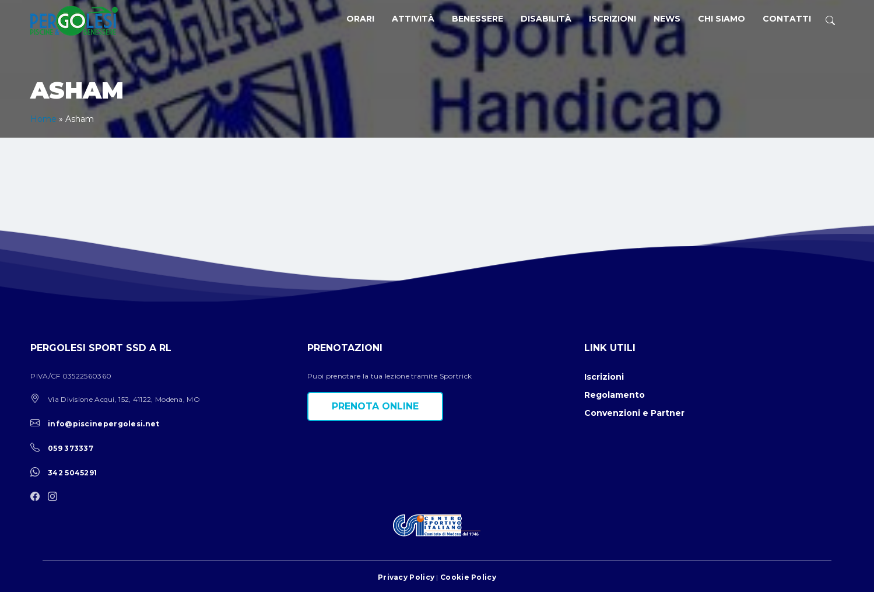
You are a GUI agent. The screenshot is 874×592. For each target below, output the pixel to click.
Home (43, 119)
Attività (413, 18)
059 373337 (70, 448)
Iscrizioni (612, 18)
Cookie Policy (468, 577)
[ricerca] (830, 20)
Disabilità (546, 18)
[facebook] (37, 497)
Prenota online (375, 406)
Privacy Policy (406, 577)
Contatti (787, 18)
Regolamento (614, 395)
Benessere (477, 18)
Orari (360, 18)
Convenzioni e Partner (634, 413)
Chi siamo (721, 18)
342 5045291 (72, 472)
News (667, 18)
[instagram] (55, 497)
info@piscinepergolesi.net (104, 423)
